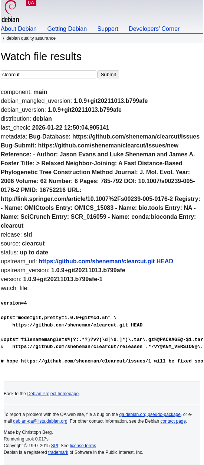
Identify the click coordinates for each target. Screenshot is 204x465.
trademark (58, 452)
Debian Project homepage (53, 393)
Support (108, 29)
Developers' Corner (154, 29)
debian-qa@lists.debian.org (40, 421)
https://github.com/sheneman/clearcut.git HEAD (106, 261)
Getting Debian (67, 29)
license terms (83, 445)
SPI (54, 445)
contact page (173, 421)
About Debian (19, 29)
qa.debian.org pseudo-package (150, 414)
